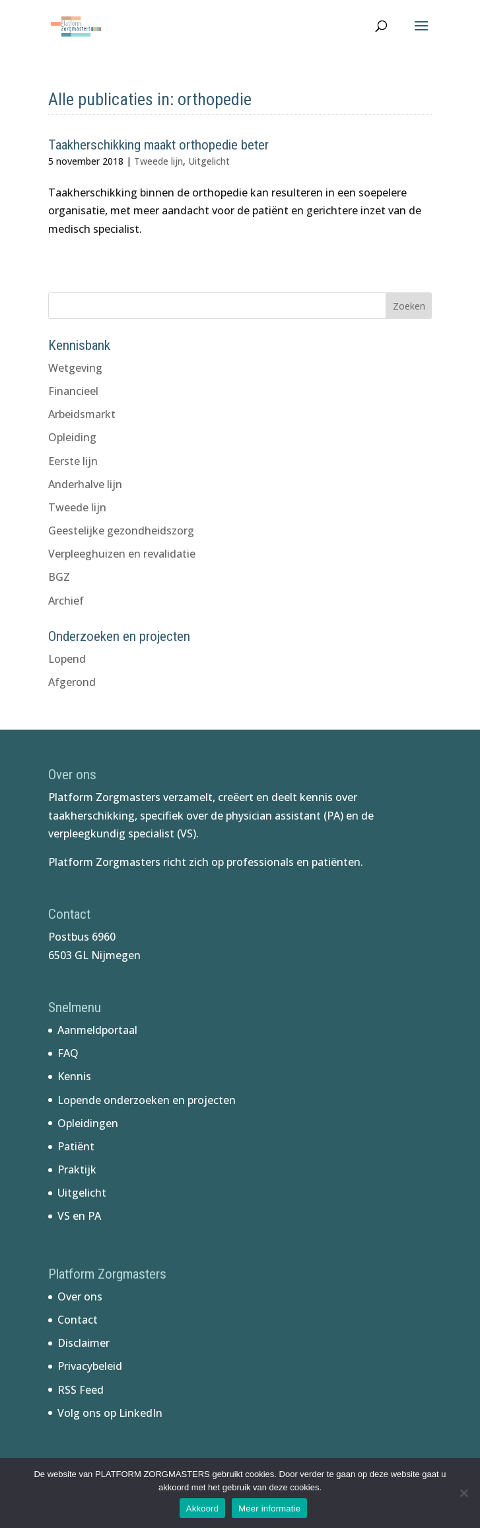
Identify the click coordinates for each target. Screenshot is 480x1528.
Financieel (73, 391)
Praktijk (76, 1169)
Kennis (74, 1076)
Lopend (67, 659)
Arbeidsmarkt (82, 414)
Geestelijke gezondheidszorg (121, 530)
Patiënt (75, 1146)
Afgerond (72, 682)
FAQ (68, 1053)
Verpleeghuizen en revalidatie (121, 553)
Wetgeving (75, 368)
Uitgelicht (209, 161)
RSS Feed (80, 1389)
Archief (66, 600)
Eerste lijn (73, 461)
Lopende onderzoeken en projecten (146, 1100)
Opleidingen (87, 1123)
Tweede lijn (158, 161)
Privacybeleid (89, 1366)
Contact (77, 1319)
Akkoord (202, 1508)
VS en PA (79, 1216)
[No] (463, 1493)
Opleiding (72, 437)
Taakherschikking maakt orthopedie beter (158, 145)
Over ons (79, 1296)
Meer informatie (269, 1508)
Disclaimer (83, 1343)
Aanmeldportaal (97, 1030)
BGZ (59, 577)
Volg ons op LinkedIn (109, 1413)
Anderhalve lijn (85, 484)
